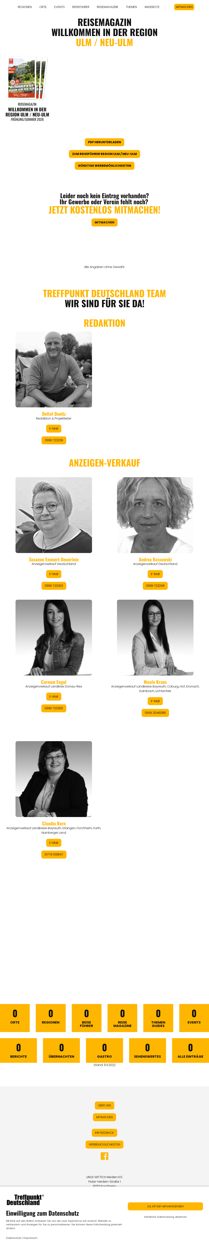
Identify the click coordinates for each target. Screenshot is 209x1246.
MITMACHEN (184, 7)
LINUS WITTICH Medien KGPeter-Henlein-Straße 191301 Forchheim (104, 1181)
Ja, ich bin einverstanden (165, 1206)
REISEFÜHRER (80, 7)
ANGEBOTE (152, 7)
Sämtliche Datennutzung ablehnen (165, 1217)
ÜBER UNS (104, 1105)
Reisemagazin (27, 104)
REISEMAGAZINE (107, 7)
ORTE (43, 7)
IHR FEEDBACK (104, 1133)
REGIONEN (25, 7)
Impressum (30, 1238)
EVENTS (59, 7)
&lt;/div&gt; (104, 624)
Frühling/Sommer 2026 (27, 119)
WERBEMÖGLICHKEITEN (104, 1144)
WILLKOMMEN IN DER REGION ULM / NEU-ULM (27, 112)
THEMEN (131, 7)
